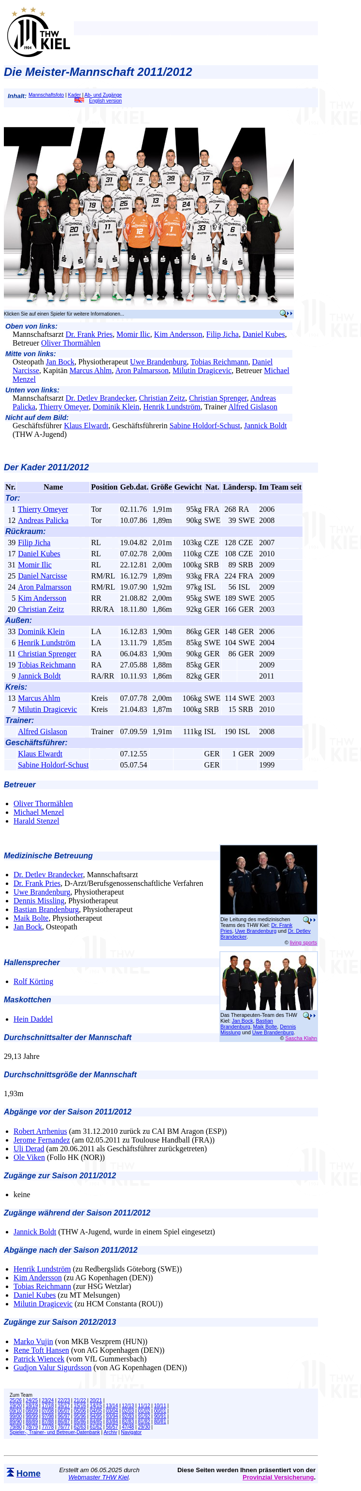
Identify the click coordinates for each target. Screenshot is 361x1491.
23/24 (48, 1400)
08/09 (32, 1411)
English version (98, 100)
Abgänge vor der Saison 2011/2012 (67, 1112)
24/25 (32, 1400)
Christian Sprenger (218, 398)
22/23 (64, 1400)
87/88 (48, 1421)
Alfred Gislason (252, 407)
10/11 (160, 1405)
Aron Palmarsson (142, 370)
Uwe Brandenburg (158, 362)
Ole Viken (29, 1157)
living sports (303, 942)
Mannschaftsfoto (46, 95)
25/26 (16, 1400)
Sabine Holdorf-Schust (205, 425)
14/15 (96, 1405)
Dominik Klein (116, 407)
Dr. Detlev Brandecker (100, 398)
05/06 (80, 1411)
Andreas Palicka (43, 520)
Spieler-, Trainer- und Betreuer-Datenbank (55, 1432)
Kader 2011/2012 (55, 467)
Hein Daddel (33, 1019)
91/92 (144, 1416)
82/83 (128, 1421)
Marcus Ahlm (91, 370)
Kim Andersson (178, 334)
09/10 (16, 1411)
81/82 (144, 1421)
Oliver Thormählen (71, 343)
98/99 (32, 1416)
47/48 (128, 1427)
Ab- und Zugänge (103, 95)
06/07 (64, 1411)
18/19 (32, 1405)
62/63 (80, 1427)
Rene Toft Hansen (41, 1350)
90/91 (160, 1416)
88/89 (32, 1421)
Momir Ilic (133, 334)
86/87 (64, 1421)
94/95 (96, 1416)
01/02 (144, 1411)
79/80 (16, 1427)
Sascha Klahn (301, 1038)
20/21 (96, 1400)
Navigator (131, 1432)
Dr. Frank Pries (89, 334)
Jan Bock (60, 362)
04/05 (96, 1411)
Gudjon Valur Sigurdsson (53, 1367)
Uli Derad (29, 1148)
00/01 (160, 1411)
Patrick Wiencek (39, 1359)
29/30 (144, 1427)
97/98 (48, 1416)
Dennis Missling (39, 901)
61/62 (96, 1427)
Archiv (110, 1432)
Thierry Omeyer (64, 407)
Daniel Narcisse (42, 576)
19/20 (16, 1405)
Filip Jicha (222, 334)
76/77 (64, 1427)
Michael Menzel (39, 812)
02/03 (128, 1411)
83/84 (112, 1421)
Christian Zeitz (162, 398)
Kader (74, 95)
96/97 (64, 1416)
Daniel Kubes (264, 334)
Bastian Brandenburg (46, 909)
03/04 (112, 1411)
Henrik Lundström (172, 407)
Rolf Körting (33, 981)
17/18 (48, 1405)
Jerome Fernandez (42, 1140)
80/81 (160, 1421)
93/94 (112, 1416)
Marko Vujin (33, 1341)
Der (12, 467)
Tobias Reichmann (219, 362)
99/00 (16, 1416)
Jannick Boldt (265, 425)
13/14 (112, 1405)
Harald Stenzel (36, 821)
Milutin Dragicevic (202, 370)
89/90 (16, 1421)
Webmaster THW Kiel (98, 1477)
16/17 (64, 1405)
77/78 (48, 1427)
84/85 (96, 1421)
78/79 (32, 1427)
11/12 (144, 1405)
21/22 (80, 1400)
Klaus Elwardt (86, 425)
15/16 (80, 1405)
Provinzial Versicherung (278, 1477)
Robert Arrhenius (40, 1131)
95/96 (80, 1416)
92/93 (128, 1416)
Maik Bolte (31, 918)
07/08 (48, 1411)
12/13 (128, 1405)
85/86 (80, 1421)
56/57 (112, 1427)
